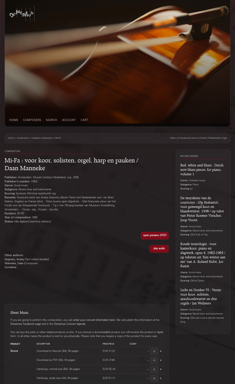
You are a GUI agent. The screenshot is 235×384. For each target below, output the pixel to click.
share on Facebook (180, 138)
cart (84, 120)
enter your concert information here (94, 320)
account (69, 120)
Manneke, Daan (14, 263)
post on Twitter (199, 138)
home (13, 120)
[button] (155, 235)
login (224, 138)
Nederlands (214, 138)
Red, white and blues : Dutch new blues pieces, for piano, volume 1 (201, 169)
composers (32, 120)
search (51, 120)
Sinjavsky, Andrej (14, 259)
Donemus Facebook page (25, 324)
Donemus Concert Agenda (69, 324)
